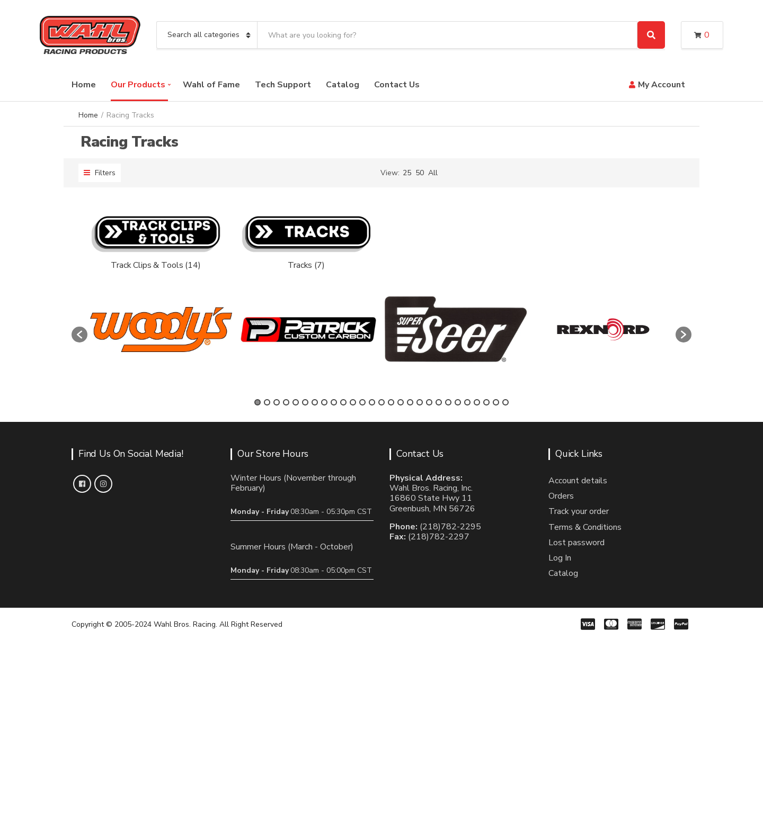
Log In (559, 558)
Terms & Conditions (585, 527)
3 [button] (276, 402)
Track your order (578, 511)
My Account (661, 85)
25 (407, 173)
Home (84, 85)
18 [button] (419, 402)
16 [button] (400, 402)
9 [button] (334, 402)
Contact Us (397, 85)
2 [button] (267, 402)
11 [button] (353, 402)
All (433, 173)
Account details (577, 480)
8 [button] (324, 402)
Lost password (576, 542)
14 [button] (381, 402)
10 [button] (343, 402)
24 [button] (477, 402)
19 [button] (429, 402)
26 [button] (496, 402)
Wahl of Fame (211, 85)
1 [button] (257, 402)
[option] (161, 329)
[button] (79, 334)
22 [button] (458, 402)
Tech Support (283, 85)
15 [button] (391, 402)
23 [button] (467, 402)
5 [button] (295, 402)
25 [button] (486, 402)
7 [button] (315, 402)
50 (419, 173)
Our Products (138, 85)
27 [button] (505, 402)
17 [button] (410, 402)
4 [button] (286, 402)
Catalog (342, 85)
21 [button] (448, 402)
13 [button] (372, 402)
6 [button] (305, 402)
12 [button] (362, 402)
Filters (100, 173)
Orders (561, 496)
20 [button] (439, 402)
